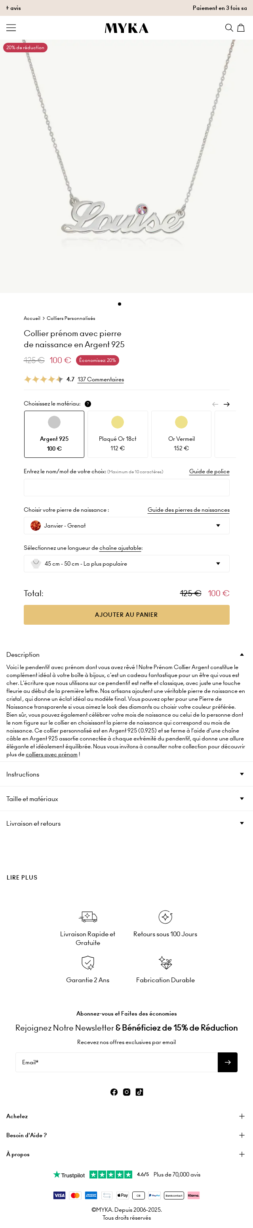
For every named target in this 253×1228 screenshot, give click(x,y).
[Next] (226, 404)
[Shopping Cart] (242, 28)
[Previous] (215, 404)
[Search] (229, 28)
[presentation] (126, 864)
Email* (30, 1062)
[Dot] (119, 304)
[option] (54, 434)
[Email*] (116, 1062)
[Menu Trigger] (11, 28)
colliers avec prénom (52, 754)
